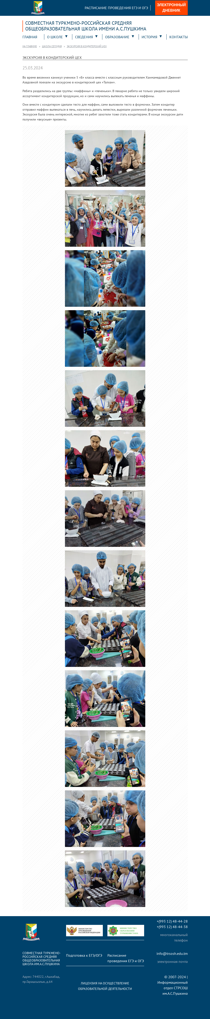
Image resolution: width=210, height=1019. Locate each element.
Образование (117, 37)
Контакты (178, 37)
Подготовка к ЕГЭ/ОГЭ (84, 955)
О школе (55, 37)
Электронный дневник (171, 7)
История (149, 37)
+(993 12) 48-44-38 (172, 926)
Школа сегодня (52, 46)
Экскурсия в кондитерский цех (87, 46)
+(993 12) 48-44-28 (172, 921)
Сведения (84, 37)
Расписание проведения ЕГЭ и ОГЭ (116, 7)
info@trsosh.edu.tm (172, 953)
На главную (29, 46)
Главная (29, 37)
